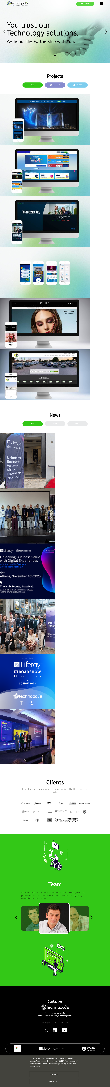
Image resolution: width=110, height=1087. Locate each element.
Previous (4, 31)
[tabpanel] (55, 247)
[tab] (32, 85)
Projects (55, 76)
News (55, 415)
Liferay (56, 85)
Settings (54, 1074)
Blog (77, 424)
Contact (85, 4)
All (32, 85)
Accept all (54, 1081)
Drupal (79, 85)
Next (105, 31)
